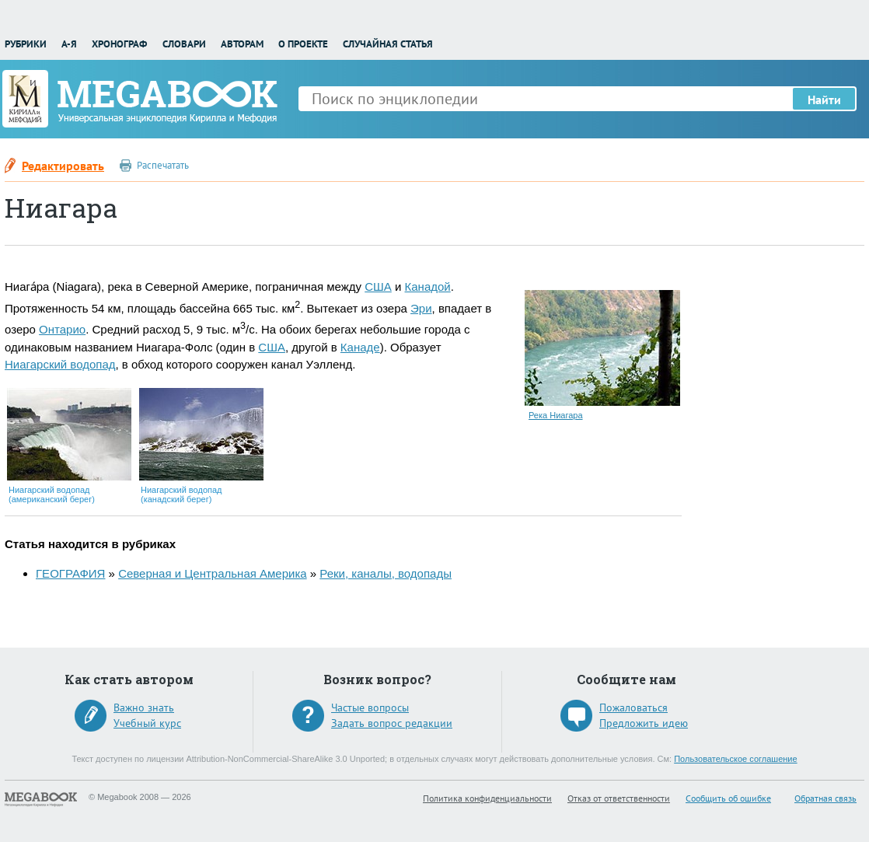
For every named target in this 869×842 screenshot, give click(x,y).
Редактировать (63, 165)
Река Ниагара (556, 415)
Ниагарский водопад (60, 364)
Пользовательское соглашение (735, 758)
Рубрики (26, 44)
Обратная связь (825, 798)
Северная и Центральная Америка (212, 573)
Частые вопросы (370, 707)
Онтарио (62, 329)
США (378, 286)
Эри (421, 308)
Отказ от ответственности (618, 798)
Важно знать (143, 707)
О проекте (303, 44)
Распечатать (163, 165)
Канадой (428, 286)
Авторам (242, 44)
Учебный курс (147, 723)
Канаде (360, 347)
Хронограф (119, 44)
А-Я (69, 44)
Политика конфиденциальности (487, 798)
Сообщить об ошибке (728, 798)
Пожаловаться (633, 707)
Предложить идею (643, 723)
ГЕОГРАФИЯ (70, 573)
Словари (184, 44)
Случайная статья (388, 44)
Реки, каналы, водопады (385, 573)
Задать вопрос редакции (391, 723)
